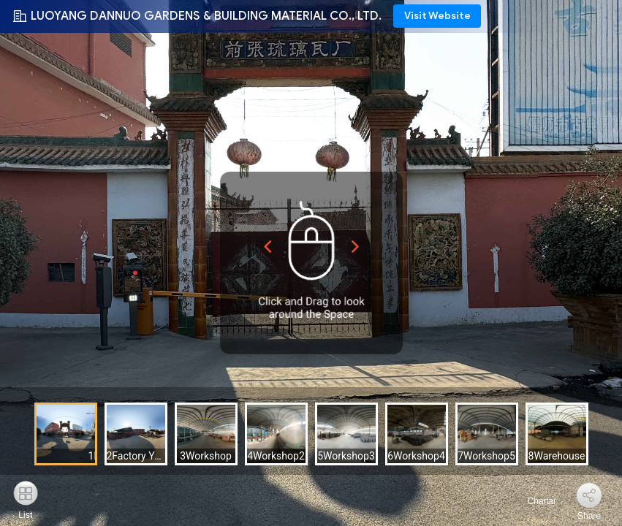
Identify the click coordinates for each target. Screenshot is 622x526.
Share (589, 516)
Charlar (533, 501)
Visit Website (437, 15)
